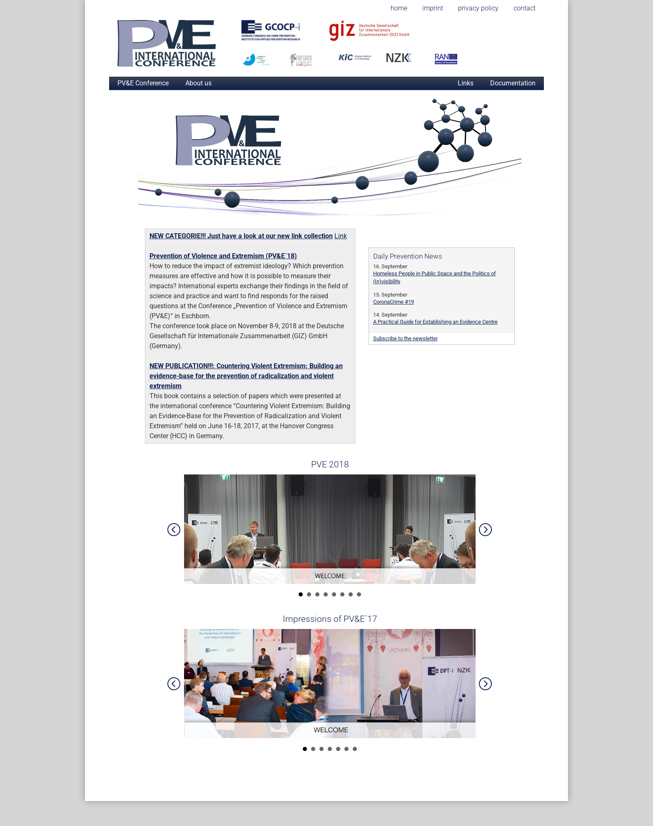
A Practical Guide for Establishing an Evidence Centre (435, 322)
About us (198, 83)
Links (466, 83)
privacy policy (478, 8)
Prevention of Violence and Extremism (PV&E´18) (223, 256)
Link (340, 236)
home (399, 8)
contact (524, 8)
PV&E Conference (143, 83)
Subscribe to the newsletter (405, 338)
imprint (432, 8)
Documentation (513, 83)
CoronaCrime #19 (393, 302)
